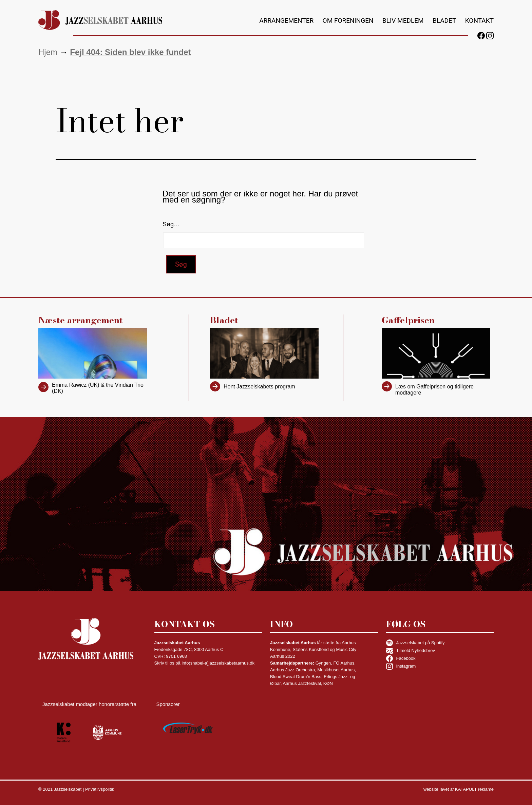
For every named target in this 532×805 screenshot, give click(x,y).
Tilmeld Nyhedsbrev (410, 650)
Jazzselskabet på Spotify (415, 642)
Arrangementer (286, 20)
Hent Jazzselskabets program (259, 386)
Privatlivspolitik (99, 789)
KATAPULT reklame (474, 789)
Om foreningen (348, 20)
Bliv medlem (403, 20)
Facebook (401, 658)
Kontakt (479, 20)
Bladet (444, 20)
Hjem (47, 52)
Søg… (171, 224)
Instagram (401, 666)
